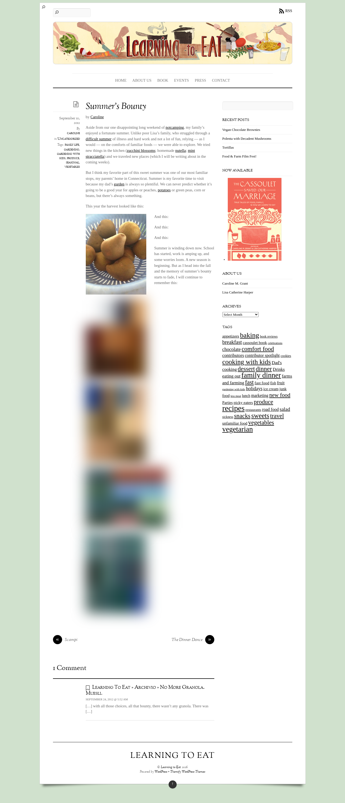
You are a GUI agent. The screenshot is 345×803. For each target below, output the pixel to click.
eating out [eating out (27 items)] (231, 376)
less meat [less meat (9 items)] (235, 396)
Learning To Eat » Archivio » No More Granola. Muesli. (145, 690)
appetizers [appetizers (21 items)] (230, 336)
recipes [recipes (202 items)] (233, 408)
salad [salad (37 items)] (285, 409)
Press (200, 80)
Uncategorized (69, 139)
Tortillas (228, 147)
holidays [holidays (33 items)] (254, 388)
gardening (71, 149)
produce (73, 158)
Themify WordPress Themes (187, 772)
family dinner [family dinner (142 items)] (261, 375)
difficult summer (99, 139)
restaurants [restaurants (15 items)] (253, 410)
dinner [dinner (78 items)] (264, 368)
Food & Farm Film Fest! (239, 156)
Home (120, 80)
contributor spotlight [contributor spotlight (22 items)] (262, 355)
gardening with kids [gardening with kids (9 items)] (233, 389)
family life (72, 144)
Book (162, 80)
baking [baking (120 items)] (249, 335)
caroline (73, 133)
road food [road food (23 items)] (270, 409)
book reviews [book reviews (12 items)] (269, 336)
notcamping (175, 127)
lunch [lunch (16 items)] (246, 396)
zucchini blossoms (141, 150)
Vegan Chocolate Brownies (241, 130)
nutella (180, 150)
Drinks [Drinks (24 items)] (279, 369)
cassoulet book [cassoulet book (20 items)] (255, 342)
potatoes (164, 190)
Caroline (97, 117)
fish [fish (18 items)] (273, 383)
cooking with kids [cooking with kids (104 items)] (246, 361)
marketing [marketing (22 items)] (259, 395)
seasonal (72, 162)
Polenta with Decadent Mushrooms (246, 139)
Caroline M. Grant (235, 283)
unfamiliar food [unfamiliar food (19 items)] (234, 423)
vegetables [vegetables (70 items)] (261, 422)
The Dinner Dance (193, 640)
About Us (141, 80)
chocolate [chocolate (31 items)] (231, 349)
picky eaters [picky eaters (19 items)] (243, 402)
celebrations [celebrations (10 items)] (275, 343)
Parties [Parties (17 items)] (227, 402)
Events (181, 80)
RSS (288, 11)
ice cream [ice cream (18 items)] (270, 389)
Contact (221, 80)
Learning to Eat (171, 767)
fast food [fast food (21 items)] (262, 383)
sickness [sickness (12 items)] (227, 417)
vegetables (72, 166)
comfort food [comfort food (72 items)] (257, 349)
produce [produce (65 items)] (263, 402)
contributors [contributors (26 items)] (233, 355)
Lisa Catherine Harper (237, 292)
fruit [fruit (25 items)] (280, 382)
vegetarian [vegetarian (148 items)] (237, 429)
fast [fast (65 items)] (249, 382)
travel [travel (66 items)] (277, 416)
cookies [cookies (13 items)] (285, 356)
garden (119, 184)
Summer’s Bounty (116, 107)
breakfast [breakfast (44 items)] (232, 342)
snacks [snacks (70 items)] (242, 416)
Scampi (65, 640)
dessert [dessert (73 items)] (246, 368)
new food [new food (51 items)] (279, 395)
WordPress (161, 772)
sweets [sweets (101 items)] (260, 415)
